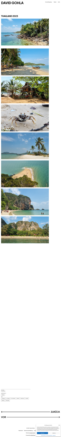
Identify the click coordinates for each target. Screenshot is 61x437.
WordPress (33, 435)
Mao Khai (22, 398)
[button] (59, 425)
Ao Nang (3, 398)
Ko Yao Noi (13, 398)
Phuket (27, 398)
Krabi (18, 398)
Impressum (54, 435)
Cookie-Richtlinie (43, 435)
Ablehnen (54, 433)
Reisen (3, 394)
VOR (3, 417)
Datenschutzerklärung (49, 435)
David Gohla (12, 3)
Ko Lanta (8, 398)
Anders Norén (32, 432)
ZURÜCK (55, 411)
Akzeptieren (42, 433)
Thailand (7, 400)
